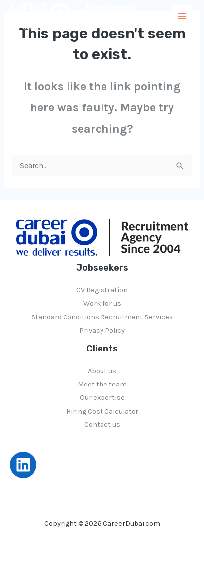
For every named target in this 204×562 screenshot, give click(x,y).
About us (102, 371)
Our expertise (102, 397)
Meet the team (102, 384)
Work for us (102, 303)
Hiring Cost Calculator (102, 411)
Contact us (102, 425)
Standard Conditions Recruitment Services (102, 317)
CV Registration (102, 290)
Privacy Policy (102, 330)
